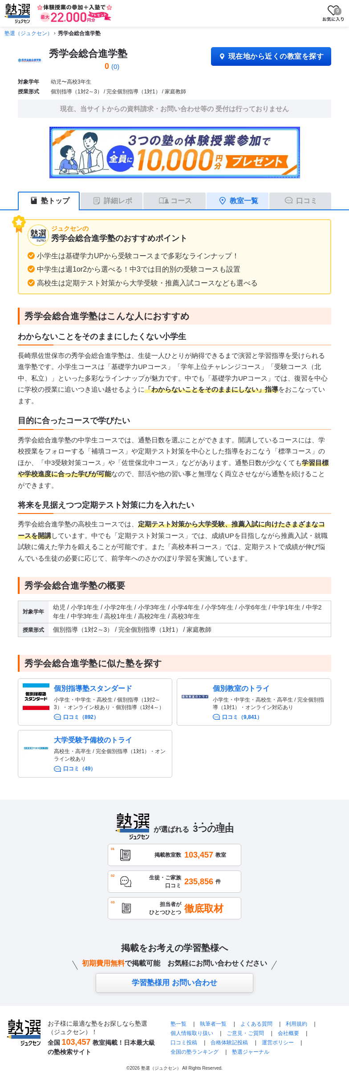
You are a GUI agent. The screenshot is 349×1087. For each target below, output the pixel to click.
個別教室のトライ (241, 688)
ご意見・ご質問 (245, 1033)
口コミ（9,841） (242, 717)
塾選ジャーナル (250, 1052)
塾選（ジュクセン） (28, 33)
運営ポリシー (278, 1042)
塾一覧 (178, 1024)
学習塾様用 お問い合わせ (174, 983)
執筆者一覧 (213, 1024)
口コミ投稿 (183, 1042)
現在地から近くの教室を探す (271, 56)
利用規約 (296, 1024)
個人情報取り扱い (191, 1033)
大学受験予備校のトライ (93, 740)
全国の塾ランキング (194, 1052)
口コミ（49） (79, 769)
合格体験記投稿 (229, 1042)
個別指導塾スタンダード (93, 688)
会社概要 (288, 1033)
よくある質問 (257, 1024)
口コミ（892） (81, 717)
